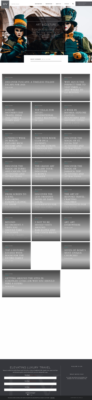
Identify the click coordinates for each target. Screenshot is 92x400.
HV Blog (67, 3)
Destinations (38, 3)
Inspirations (49, 3)
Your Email (30, 375)
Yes (31, 395)
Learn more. (52, 397)
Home (42, 18)
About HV (58, 3)
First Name (30, 381)
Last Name (30, 387)
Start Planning (83, 4)
